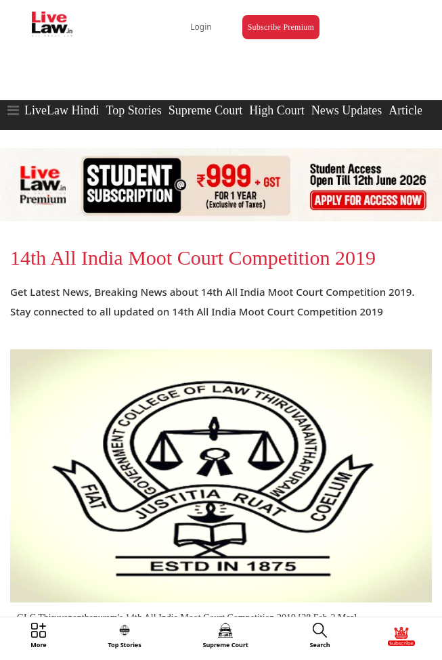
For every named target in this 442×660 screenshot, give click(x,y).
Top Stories (133, 110)
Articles (408, 110)
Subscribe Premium (281, 27)
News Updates (346, 110)
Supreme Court (206, 110)
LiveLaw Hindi (61, 110)
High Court (277, 110)
